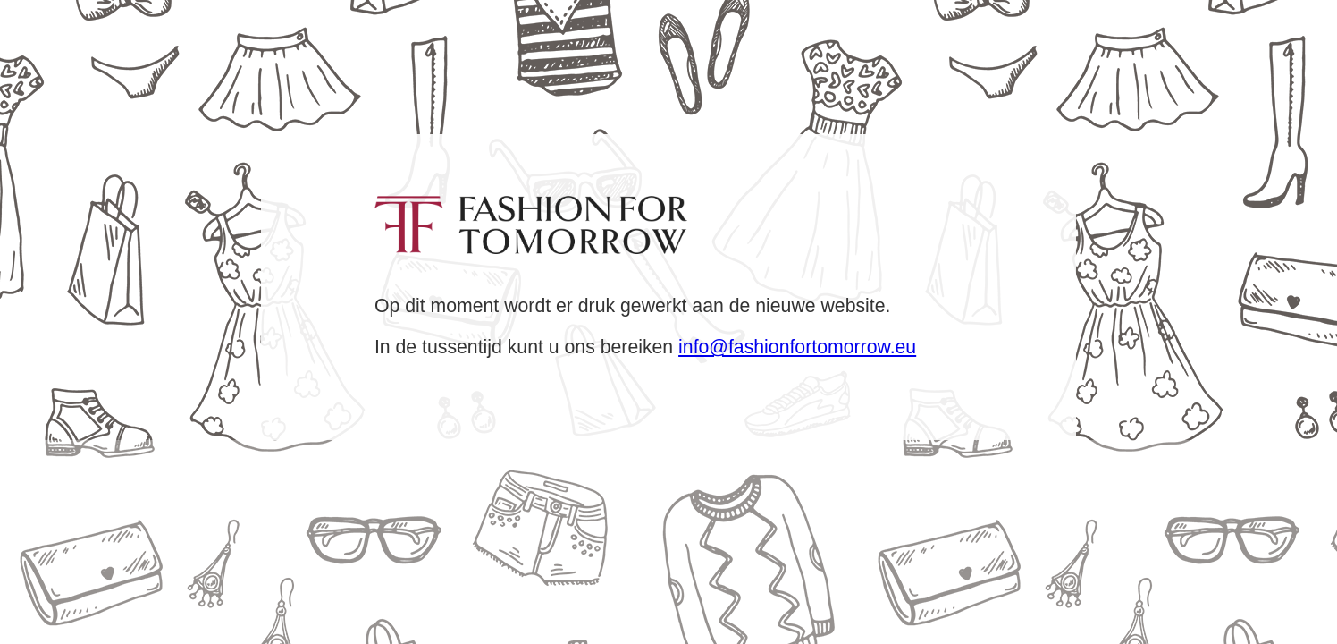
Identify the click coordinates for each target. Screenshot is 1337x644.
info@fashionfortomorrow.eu (797, 347)
